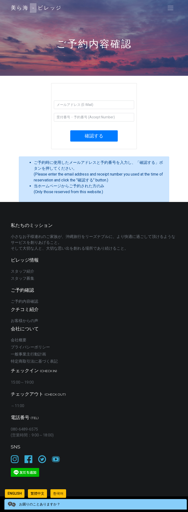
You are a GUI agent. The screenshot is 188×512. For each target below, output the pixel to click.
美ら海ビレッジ (36, 8)
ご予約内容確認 (24, 301)
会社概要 (18, 340)
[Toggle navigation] (170, 8)
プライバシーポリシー (30, 347)
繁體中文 (37, 493)
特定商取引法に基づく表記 (34, 361)
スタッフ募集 (22, 278)
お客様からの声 (24, 320)
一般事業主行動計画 (28, 354)
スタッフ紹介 (22, 271)
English (15, 493)
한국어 (58, 493)
